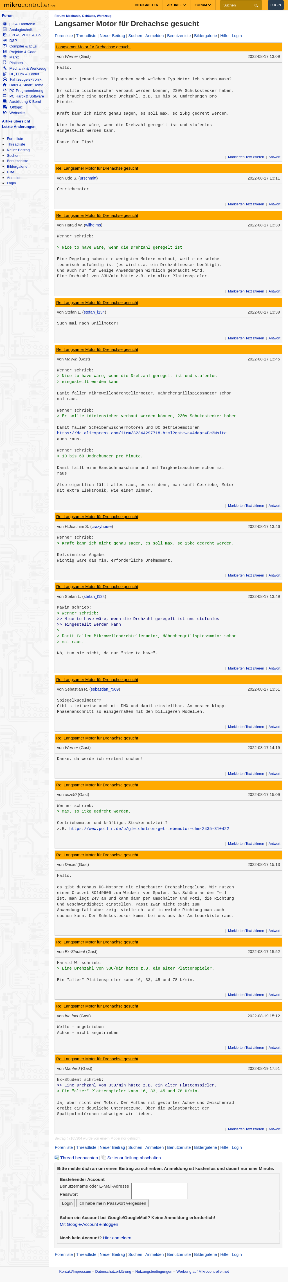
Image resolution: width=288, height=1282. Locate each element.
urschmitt (88, 178)
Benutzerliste (17, 161)
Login (276, 5)
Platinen (13, 63)
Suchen (13, 155)
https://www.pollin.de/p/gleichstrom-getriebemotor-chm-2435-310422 (149, 829)
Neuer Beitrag (18, 150)
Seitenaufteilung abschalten (131, 1157)
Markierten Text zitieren (246, 157)
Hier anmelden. (117, 1237)
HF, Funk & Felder (21, 74)
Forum (8, 15)
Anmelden (15, 178)
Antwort (274, 157)
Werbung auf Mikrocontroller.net (202, 1271)
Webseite (14, 113)
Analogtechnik (18, 30)
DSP (10, 40)
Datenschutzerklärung (113, 1271)
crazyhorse (102, 526)
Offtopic (12, 107)
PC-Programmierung (23, 91)
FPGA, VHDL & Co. (22, 35)
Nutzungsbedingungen (153, 1271)
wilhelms (93, 225)
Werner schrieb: (75, 236)
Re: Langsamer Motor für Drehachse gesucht (97, 168)
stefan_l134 (94, 312)
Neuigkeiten (146, 5)
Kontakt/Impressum (75, 1271)
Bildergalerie (17, 166)
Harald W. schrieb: (79, 963)
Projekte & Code (19, 52)
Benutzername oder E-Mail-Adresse (94, 1186)
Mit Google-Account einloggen (89, 1224)
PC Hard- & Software (23, 96)
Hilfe (10, 172)
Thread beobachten (76, 1157)
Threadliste (16, 144)
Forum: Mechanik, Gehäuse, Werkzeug (83, 15)
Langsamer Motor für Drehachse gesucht (93, 47)
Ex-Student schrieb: (80, 1080)
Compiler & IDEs (20, 46)
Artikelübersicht (16, 121)
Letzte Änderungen (18, 126)
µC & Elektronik (19, 24)
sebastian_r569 (105, 689)
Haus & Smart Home (23, 85)
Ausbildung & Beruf (22, 101)
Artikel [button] (176, 5)
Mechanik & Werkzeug (24, 68)
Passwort (69, 1194)
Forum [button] (203, 5)
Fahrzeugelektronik (22, 79)
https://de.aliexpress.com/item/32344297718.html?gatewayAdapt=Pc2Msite (142, 433)
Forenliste (15, 139)
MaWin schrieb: (74, 607)
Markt (11, 57)
